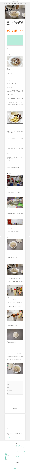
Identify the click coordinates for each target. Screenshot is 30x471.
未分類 (5, 458)
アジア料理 (21, 3)
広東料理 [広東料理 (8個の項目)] (18, 451)
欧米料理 (18, 3)
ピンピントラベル (17, 456)
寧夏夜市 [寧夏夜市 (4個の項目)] (22, 450)
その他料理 (25, 3)
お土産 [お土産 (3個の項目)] (22, 445)
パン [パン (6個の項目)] (20, 447)
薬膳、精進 (6, 454)
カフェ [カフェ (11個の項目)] (21, 446)
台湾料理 (9, 3)
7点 (8, 411)
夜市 (5, 451)
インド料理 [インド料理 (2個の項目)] (18, 446)
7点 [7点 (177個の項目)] (18, 445)
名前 (7, 428)
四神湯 (8, 42)
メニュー (8, 41)
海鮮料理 (6, 453)
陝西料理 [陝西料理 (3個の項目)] (24, 452)
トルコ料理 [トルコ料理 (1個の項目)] (17, 447)
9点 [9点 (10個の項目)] (21, 445)
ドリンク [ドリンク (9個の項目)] (19, 447)
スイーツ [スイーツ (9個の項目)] (24, 446)
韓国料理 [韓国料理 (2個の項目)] (18, 453)
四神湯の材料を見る (10, 39)
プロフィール (5, 3)
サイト (7, 431)
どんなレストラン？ (9, 40)
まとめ (8, 43)
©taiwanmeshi (15, 468)
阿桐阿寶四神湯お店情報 (10, 44)
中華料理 (12, 3)
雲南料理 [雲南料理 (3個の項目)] (17, 453)
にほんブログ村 (6, 463)
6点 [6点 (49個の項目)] (16, 445)
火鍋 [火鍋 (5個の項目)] (17, 452)
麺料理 (5, 456)
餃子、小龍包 (6, 455)
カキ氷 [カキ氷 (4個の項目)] (19, 446)
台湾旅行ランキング (17, 463)
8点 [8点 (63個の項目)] (19, 445)
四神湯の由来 (10, 38)
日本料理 (15, 3)
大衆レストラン (6, 452)
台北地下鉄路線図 (9, 388)
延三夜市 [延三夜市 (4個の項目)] (20, 451)
